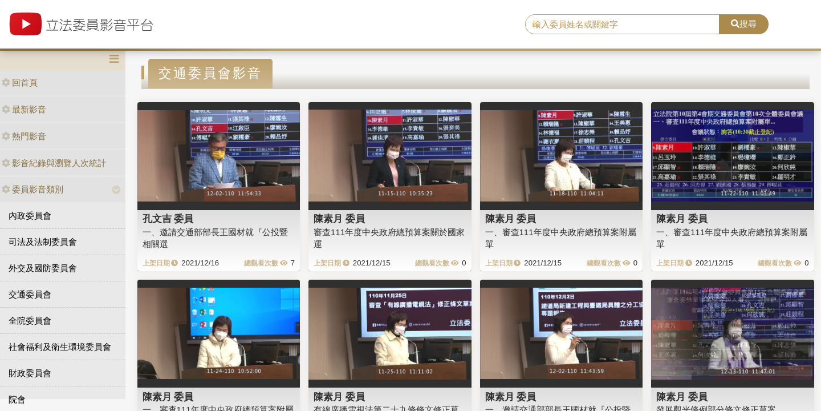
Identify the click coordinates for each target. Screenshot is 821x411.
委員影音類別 (32, 189)
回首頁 (20, 82)
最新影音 (24, 109)
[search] (622, 24)
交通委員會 (30, 294)
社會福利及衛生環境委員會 (60, 347)
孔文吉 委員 (168, 218)
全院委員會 (30, 320)
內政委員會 (30, 215)
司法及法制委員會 (43, 242)
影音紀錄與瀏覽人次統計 (54, 163)
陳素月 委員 (339, 218)
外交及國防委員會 (43, 268)
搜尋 (744, 24)
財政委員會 (30, 373)
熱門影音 (24, 136)
